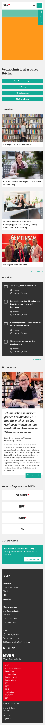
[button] (39, 5)
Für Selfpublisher (10, 619)
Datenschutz (7, 716)
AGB (5, 713)
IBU (6, 683)
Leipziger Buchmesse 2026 (15, 264)
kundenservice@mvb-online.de (18, 642)
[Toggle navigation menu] (34, 5)
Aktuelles (7, 599)
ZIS (6, 698)
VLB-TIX (9, 695)
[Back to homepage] (8, 5)
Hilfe (5, 595)
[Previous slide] (40, 17)
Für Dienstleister (9, 622)
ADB (7, 665)
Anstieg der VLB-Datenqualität (17, 144)
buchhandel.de (10, 674)
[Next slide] (40, 22)
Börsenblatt (9, 671)
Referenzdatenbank (10, 587)
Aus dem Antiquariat (13, 668)
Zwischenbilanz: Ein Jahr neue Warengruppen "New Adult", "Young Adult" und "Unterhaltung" (20, 224)
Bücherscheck (10, 680)
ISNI (7, 689)
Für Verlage (7, 615)
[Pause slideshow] (40, 12)
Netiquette (7, 711)
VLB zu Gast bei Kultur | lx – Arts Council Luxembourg (22, 183)
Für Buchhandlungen (11, 611)
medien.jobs (9, 692)
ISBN (7, 686)
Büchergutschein (11, 677)
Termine (6, 591)
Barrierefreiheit (9, 708)
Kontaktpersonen (12, 634)
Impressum (7, 719)
